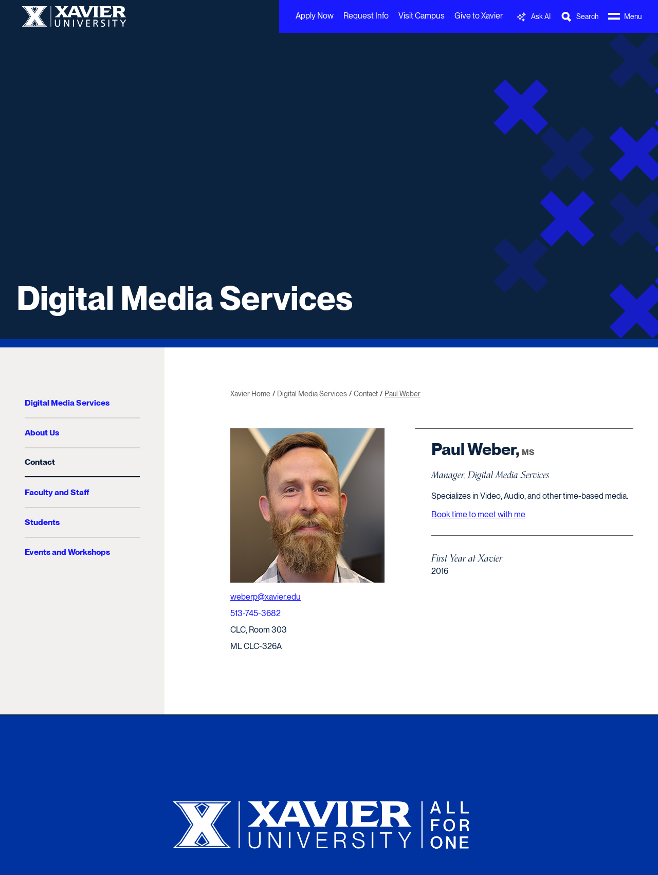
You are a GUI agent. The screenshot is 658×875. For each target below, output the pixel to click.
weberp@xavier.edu (265, 597)
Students (42, 522)
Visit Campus (421, 16)
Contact (40, 462)
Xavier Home (250, 394)
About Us (42, 432)
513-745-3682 (255, 613)
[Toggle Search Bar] (579, 16)
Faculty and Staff (57, 492)
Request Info (366, 16)
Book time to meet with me (478, 514)
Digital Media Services (184, 298)
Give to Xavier (478, 16)
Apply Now (315, 16)
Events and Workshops (67, 552)
